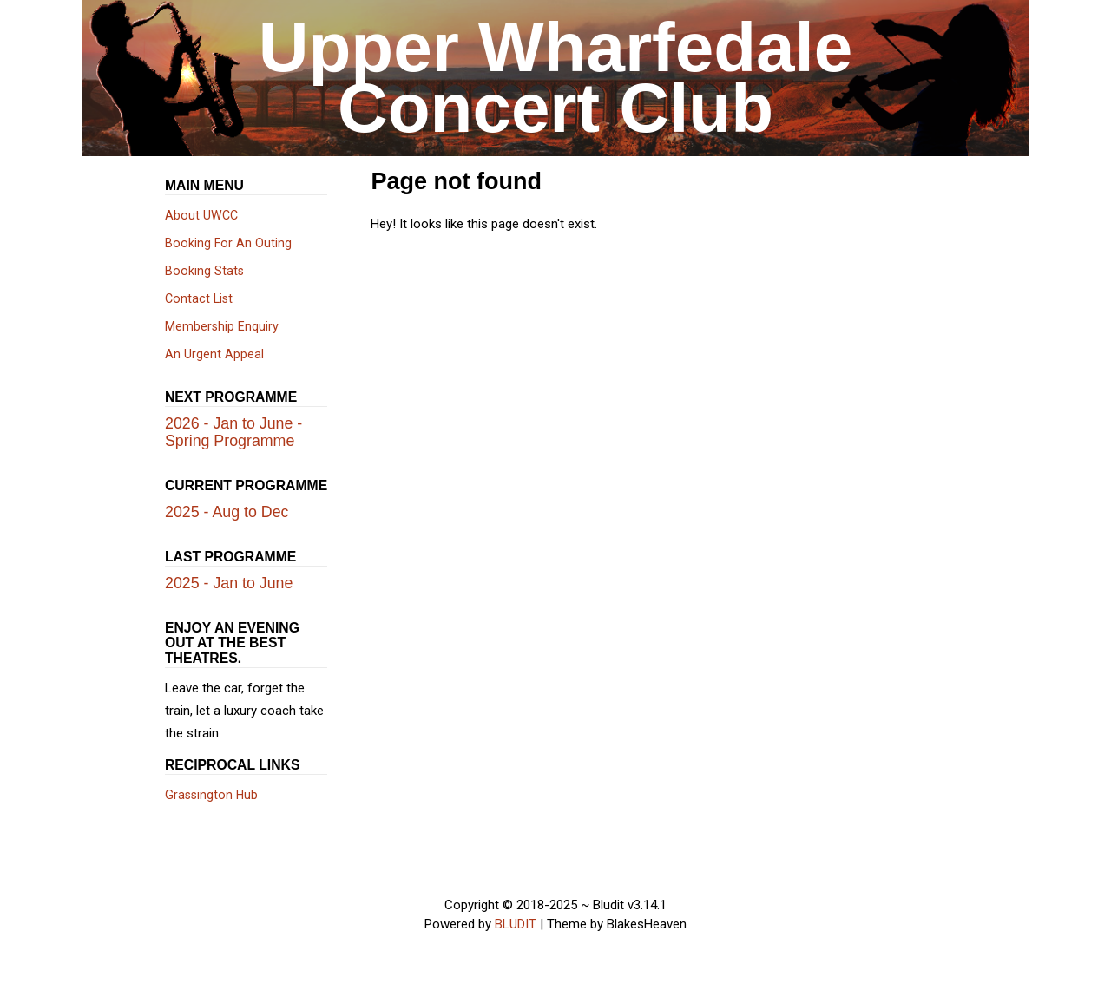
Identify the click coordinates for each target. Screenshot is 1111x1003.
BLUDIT (515, 924)
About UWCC (201, 215)
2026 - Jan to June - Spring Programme (233, 432)
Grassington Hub (211, 795)
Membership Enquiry (222, 326)
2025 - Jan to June (229, 583)
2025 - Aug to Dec (226, 512)
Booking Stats (204, 271)
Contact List (199, 298)
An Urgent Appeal (214, 354)
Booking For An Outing (228, 243)
